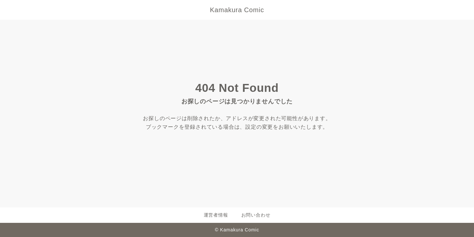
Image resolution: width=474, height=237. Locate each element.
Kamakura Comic (237, 10)
